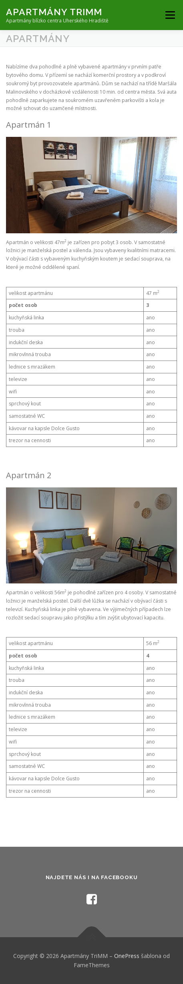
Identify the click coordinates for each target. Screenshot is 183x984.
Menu (169, 15)
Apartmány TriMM (54, 11)
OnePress (126, 956)
